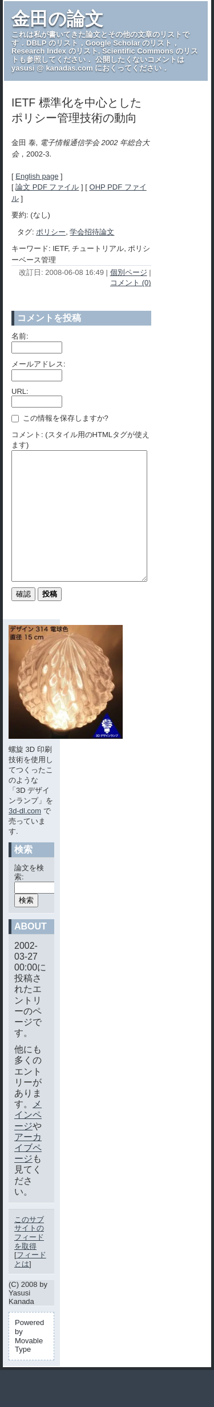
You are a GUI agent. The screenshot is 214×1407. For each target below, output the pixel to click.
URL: (20, 391)
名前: (20, 336)
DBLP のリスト (52, 43)
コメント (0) (130, 282)
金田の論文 (57, 19)
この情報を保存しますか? (59, 418)
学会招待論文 (92, 232)
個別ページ (128, 272)
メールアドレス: (38, 364)
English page (36, 176)
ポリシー (51, 232)
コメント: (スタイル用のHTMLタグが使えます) (80, 439)
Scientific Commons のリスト (104, 55)
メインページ (28, 1140)
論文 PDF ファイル (47, 187)
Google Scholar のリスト (129, 43)
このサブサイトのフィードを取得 (29, 1258)
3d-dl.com (25, 836)
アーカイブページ (28, 1173)
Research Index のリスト (54, 51)
